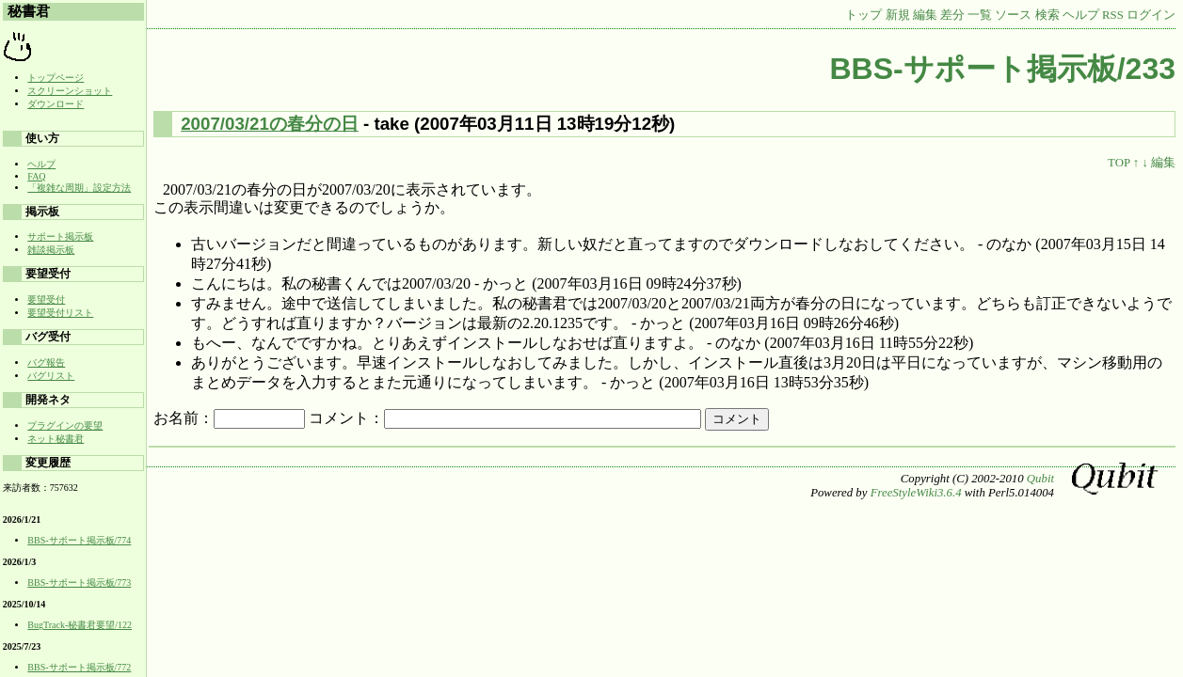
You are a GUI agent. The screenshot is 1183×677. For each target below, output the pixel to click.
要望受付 (46, 299)
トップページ (55, 77)
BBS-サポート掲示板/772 (79, 667)
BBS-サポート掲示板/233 (1003, 69)
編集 (925, 15)
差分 (952, 15)
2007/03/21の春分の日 (270, 124)
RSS (1113, 15)
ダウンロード (55, 104)
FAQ (36, 176)
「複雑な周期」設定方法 (79, 187)
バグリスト (50, 375)
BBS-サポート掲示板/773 (79, 582)
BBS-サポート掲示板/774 (79, 540)
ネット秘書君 (55, 438)
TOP (1118, 162)
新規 (898, 15)
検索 (1047, 15)
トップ (863, 15)
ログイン (1151, 15)
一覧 (979, 15)
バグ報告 (46, 362)
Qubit (1040, 478)
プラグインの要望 (65, 425)
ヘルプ (1081, 15)
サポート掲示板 (60, 236)
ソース (1013, 15)
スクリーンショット (69, 91)
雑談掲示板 (50, 249)
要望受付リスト (60, 312)
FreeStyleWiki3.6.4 (916, 492)
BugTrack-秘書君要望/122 (79, 625)
